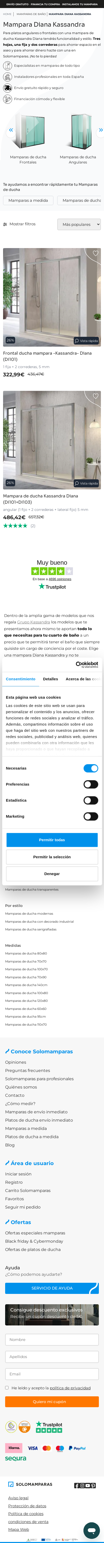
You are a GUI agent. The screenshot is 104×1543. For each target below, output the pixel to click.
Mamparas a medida (28, 200)
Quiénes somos (21, 1087)
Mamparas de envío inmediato (36, 1111)
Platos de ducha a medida (32, 1136)
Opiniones (15, 1062)
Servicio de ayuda (52, 1288)
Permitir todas (52, 840)
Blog (10, 1145)
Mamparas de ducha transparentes (32, 889)
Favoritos (14, 1198)
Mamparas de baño (31, 14)
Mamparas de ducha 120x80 (26, 1001)
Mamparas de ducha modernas (29, 913)
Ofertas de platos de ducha (33, 1249)
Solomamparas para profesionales (39, 1078)
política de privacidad (70, 1387)
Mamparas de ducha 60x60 (25, 1009)
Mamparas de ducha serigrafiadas (30, 929)
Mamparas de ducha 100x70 (26, 969)
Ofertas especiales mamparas (35, 1233)
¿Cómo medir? (20, 1103)
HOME (7, 14)
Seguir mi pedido (23, 1207)
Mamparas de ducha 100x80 (26, 993)
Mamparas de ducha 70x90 (25, 977)
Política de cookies (25, 1513)
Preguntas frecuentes (27, 1070)
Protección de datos (27, 1505)
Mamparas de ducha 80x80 (26, 953)
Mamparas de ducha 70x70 (25, 961)
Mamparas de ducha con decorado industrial (39, 921)
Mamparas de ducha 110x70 (26, 1024)
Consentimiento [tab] (20, 679)
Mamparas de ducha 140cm (26, 985)
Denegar (52, 873)
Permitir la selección (52, 857)
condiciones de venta (28, 1521)
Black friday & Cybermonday (34, 1241)
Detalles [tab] (50, 679)
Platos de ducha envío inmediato (39, 1120)
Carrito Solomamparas (28, 1190)
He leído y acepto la (51, 1387)
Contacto (14, 1095)
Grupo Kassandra (33, 622)
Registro (14, 1182)
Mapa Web (18, 1529)
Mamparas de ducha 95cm (25, 1016)
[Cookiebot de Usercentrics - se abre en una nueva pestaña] (75, 664)
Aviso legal (18, 1497)
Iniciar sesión (18, 1174)
